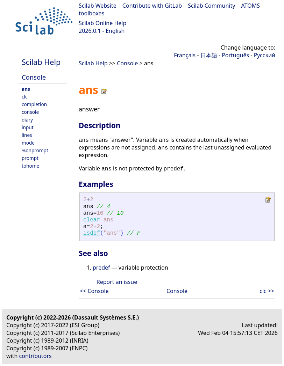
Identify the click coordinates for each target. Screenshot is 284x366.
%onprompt (35, 150)
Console (34, 77)
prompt (30, 158)
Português (235, 55)
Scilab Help (41, 62)
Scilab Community (211, 5)
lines (27, 135)
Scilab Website (97, 5)
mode (28, 142)
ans (26, 89)
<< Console (94, 291)
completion (34, 104)
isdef (91, 233)
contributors (35, 356)
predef (101, 267)
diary (27, 119)
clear (91, 220)
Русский (264, 55)
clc (25, 96)
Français (185, 55)
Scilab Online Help (102, 23)
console (30, 112)
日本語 (208, 55)
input (28, 127)
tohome (30, 165)
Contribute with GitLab (152, 5)
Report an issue (117, 282)
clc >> (267, 291)
